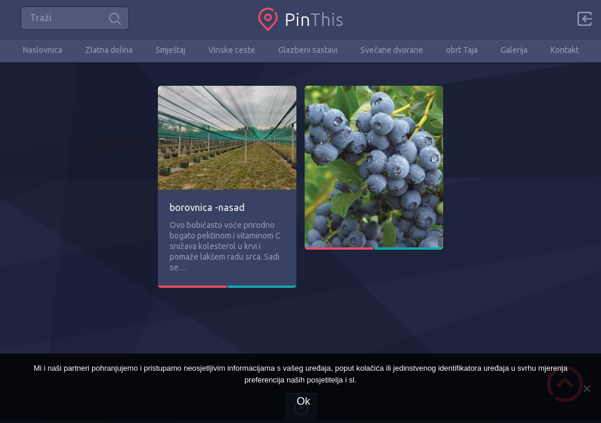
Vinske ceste (231, 50)
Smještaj (170, 50)
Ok (303, 401)
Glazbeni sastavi (307, 50)
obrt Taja (462, 50)
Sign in (584, 19)
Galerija (514, 50)
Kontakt (565, 50)
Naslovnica (42, 50)
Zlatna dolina (109, 50)
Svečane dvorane (391, 50)
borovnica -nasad (207, 207)
